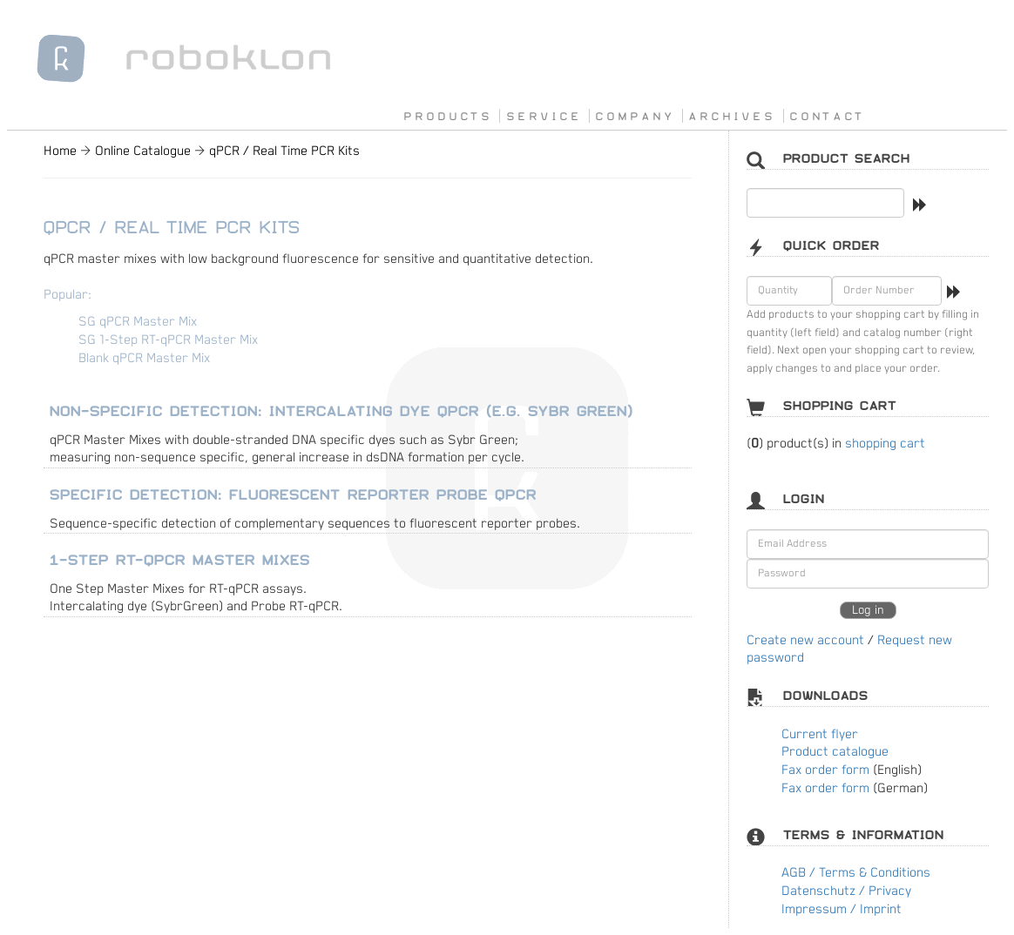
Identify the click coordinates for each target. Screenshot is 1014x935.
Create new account (805, 640)
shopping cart (885, 443)
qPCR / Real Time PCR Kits (284, 151)
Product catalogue (835, 751)
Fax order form (825, 770)
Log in (868, 610)
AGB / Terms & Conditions (855, 872)
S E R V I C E (542, 116)
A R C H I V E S (730, 116)
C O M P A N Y (634, 116)
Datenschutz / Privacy (846, 891)
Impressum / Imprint (841, 909)
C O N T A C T (826, 116)
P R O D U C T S (446, 116)
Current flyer (819, 734)
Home (60, 151)
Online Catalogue (143, 151)
